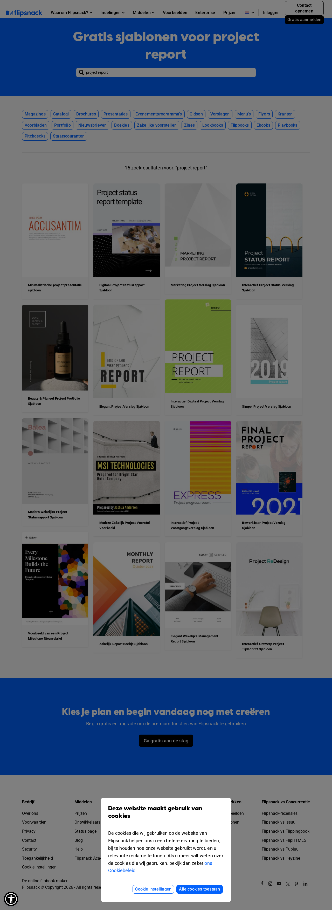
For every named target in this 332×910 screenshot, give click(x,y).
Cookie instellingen (153, 889)
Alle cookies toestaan (199, 889)
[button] (11, 899)
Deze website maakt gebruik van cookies (166, 816)
